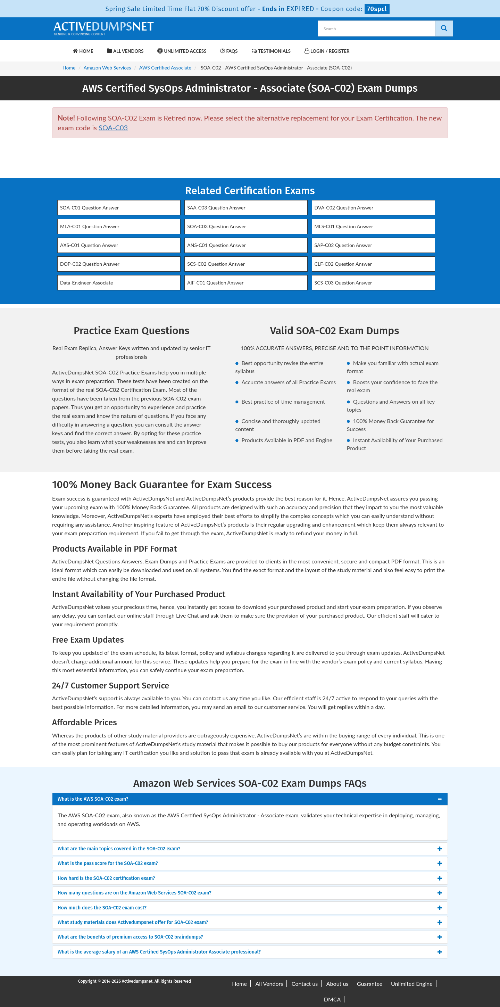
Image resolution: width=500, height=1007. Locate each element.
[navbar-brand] (61, 47)
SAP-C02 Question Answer (343, 245)
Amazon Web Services (107, 68)
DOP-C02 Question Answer (89, 264)
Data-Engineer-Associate (86, 283)
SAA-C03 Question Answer (216, 208)
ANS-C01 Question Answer (216, 245)
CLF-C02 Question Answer (343, 264)
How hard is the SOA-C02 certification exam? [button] (106, 878)
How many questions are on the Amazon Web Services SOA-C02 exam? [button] (134, 893)
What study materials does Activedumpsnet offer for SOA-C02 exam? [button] (133, 922)
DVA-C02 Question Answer (344, 208)
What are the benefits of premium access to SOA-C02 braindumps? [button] (130, 937)
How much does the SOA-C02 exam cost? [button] (102, 908)
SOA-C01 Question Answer (89, 208)
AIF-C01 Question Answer (215, 283)
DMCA (332, 999)
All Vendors (125, 51)
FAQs (229, 51)
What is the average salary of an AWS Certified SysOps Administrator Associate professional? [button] (159, 952)
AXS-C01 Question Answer (89, 245)
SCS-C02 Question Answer (215, 264)
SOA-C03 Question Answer (216, 226)
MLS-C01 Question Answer (344, 226)
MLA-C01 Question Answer (89, 226)
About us (337, 983)
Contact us (305, 983)
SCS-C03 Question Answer (343, 283)
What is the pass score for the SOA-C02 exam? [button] (108, 863)
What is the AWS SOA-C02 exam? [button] (93, 799)
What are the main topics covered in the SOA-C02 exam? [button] (119, 849)
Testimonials (271, 51)
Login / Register (327, 51)
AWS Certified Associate (165, 68)
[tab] (250, 799)
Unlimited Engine (412, 983)
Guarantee (369, 983)
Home (83, 51)
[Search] (444, 28)
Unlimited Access (181, 51)
